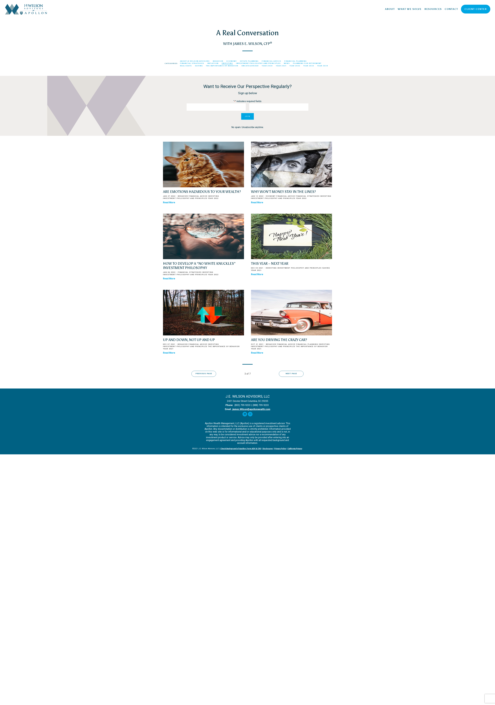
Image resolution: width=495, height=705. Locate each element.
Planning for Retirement (307, 63)
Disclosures (268, 449)
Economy (232, 61)
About (390, 9)
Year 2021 (281, 66)
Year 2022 (295, 66)
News (287, 63)
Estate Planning (249, 61)
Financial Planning (295, 61)
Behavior (218, 61)
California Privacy (295, 449)
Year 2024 (322, 66)
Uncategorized (250, 66)
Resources (433, 9)
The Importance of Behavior (222, 66)
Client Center (475, 9)
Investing (227, 63)
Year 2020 (267, 66)
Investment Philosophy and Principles (258, 63)
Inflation (212, 63)
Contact (451, 9)
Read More (169, 202)
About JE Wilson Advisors (195, 61)
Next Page (291, 374)
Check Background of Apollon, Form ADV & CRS (240, 449)
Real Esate (186, 66)
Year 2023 (308, 66)
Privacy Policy (280, 449)
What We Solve (409, 9)
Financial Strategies (192, 63)
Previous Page (204, 374)
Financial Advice (271, 61)
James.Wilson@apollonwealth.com (251, 409)
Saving (199, 66)
